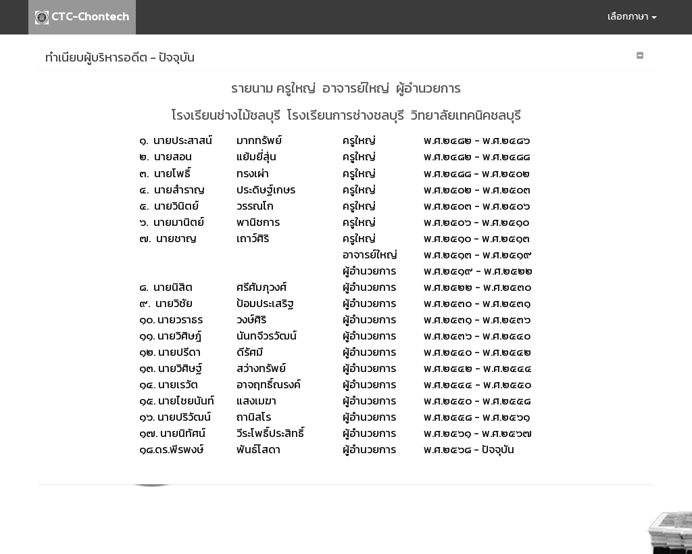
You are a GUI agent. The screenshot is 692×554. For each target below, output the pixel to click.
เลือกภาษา (632, 16)
